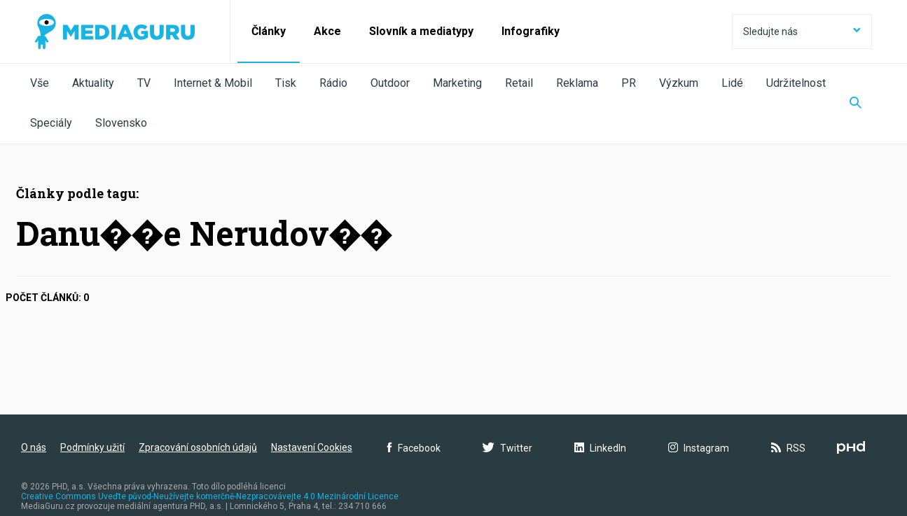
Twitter (507, 448)
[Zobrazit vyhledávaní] (855, 104)
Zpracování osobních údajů (198, 447)
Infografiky (530, 31)
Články (268, 31)
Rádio (333, 83)
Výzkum (678, 83)
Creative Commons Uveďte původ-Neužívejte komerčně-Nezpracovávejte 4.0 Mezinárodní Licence (210, 496)
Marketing (457, 83)
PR (628, 83)
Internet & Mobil (213, 83)
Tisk (285, 83)
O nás (33, 447)
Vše (39, 83)
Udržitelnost (796, 83)
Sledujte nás (802, 31)
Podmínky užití (92, 447)
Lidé (732, 83)
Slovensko (121, 123)
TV (144, 83)
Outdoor (390, 83)
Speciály (51, 123)
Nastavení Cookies (311, 447)
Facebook (414, 448)
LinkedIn (600, 448)
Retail (519, 83)
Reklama (577, 83)
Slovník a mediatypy (421, 31)
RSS (788, 448)
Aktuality (93, 83)
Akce (327, 31)
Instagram (698, 448)
